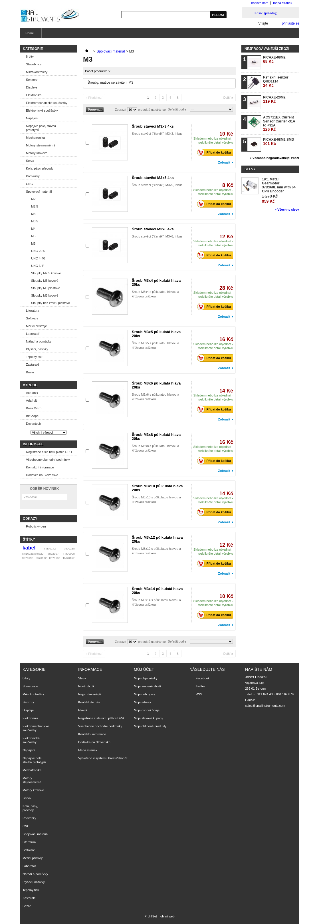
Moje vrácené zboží (147, 686)
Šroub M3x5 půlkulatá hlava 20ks (156, 334)
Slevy (250, 169)
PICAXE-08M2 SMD (278, 142)
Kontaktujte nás (89, 702)
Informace (33, 444)
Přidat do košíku (215, 152)
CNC (29, 184)
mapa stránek (282, 3)
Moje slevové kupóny (148, 718)
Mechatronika (35, 137)
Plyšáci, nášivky (37, 349)
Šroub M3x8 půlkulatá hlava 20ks (156, 436)
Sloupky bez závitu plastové (50, 303)
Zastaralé (32, 364)
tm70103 (54, 557)
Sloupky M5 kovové (44, 295)
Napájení (32, 118)
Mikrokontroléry (36, 72)
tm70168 (69, 548)
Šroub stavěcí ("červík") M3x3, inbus (157, 133)
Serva (30, 160)
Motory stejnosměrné (40, 145)
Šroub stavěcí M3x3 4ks (153, 126)
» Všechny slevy (287, 209)
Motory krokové (36, 153)
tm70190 (27, 557)
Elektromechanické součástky (46, 102)
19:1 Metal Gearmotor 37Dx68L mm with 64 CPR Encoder (279, 185)
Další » (228, 97)
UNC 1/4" (37, 265)
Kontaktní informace (40, 467)
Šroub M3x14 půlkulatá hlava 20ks (157, 591)
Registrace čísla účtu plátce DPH (49, 452)
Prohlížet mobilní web (159, 916)
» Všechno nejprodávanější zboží (274, 158)
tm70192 (41, 557)
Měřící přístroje (36, 326)
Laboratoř (32, 333)
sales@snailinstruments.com (265, 705)
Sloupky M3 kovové (44, 280)
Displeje (31, 87)
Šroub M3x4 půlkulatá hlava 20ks (156, 282)
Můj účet (144, 669)
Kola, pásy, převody (39, 168)
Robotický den (36, 526)
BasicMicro (33, 408)
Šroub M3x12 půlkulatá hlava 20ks (157, 539)
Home (29, 34)
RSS (199, 694)
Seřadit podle (177, 109)
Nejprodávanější (89, 694)
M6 (33, 243)
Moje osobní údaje (147, 710)
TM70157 (68, 557)
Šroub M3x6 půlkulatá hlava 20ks (156, 385)
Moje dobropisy (144, 694)
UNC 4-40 (38, 258)
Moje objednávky (146, 678)
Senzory (31, 79)
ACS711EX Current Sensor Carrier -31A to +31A (279, 123)
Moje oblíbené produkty (150, 726)
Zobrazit (120, 109)
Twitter (200, 686)
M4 (33, 228)
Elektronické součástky (42, 110)
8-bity (30, 56)
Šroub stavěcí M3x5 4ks (153, 178)
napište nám (259, 3)
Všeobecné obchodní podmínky (48, 459)
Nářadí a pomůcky (38, 341)
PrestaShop (116, 758)
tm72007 (53, 553)
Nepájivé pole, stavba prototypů (41, 128)
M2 (33, 199)
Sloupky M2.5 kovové (46, 273)
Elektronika (33, 95)
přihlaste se (290, 23)
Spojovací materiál (39, 191)
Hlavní (82, 710)
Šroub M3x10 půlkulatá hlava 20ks (157, 488)
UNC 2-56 (38, 251)
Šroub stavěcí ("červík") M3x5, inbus (157, 185)
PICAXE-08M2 (274, 59)
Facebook (202, 678)
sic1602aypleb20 (32, 553)
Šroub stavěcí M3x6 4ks (153, 229)
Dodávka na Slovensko (42, 475)
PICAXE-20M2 (274, 99)
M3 (33, 214)
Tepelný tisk (34, 357)
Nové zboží (86, 686)
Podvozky (33, 176)
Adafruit (31, 400)
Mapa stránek (87, 750)
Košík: (266, 13)
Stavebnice (33, 64)
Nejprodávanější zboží (267, 49)
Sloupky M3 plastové (45, 288)
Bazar (30, 372)
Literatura (32, 310)
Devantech (33, 423)
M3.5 (34, 221)
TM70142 (50, 548)
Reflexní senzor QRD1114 (275, 81)
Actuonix (32, 392)
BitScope (32, 416)
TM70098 (69, 553)
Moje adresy (142, 702)
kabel (29, 548)
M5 (33, 236)
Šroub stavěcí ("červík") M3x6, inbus (157, 236)
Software (32, 318)
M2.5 (34, 206)
